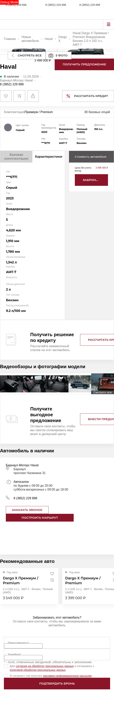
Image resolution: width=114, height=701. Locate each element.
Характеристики (48, 156)
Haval (49, 39)
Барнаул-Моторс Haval (16, 80)
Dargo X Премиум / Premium (20, 580)
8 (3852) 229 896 (55, 4)
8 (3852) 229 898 (16, 4)
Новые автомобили (30, 38)
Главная (10, 39)
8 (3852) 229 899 (89, 4)
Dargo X (62, 38)
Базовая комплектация (16, 156)
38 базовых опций (97, 112)
